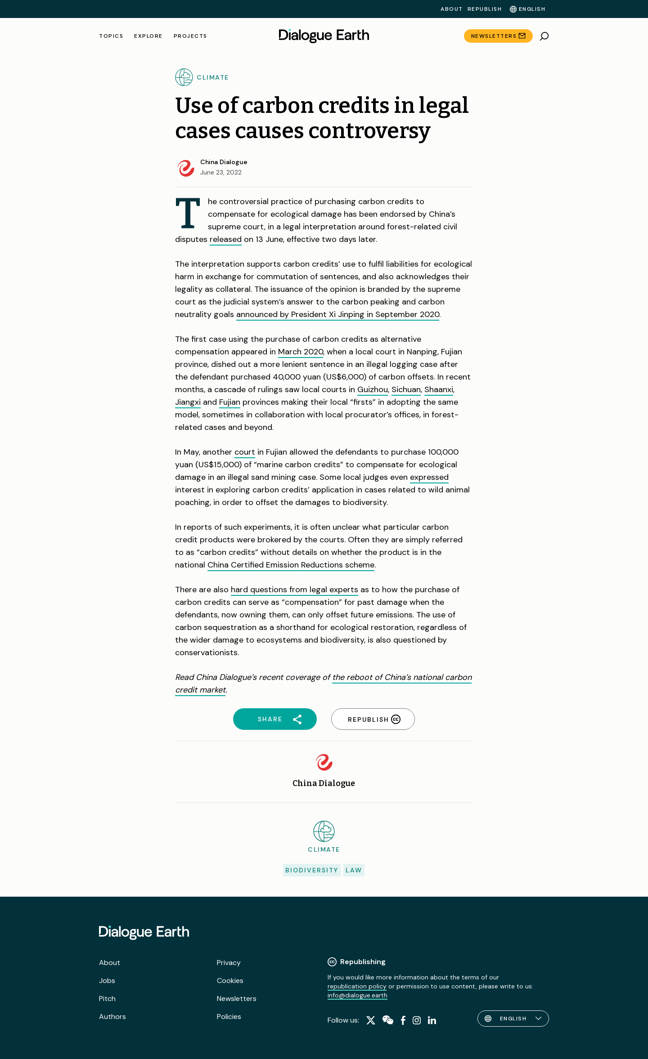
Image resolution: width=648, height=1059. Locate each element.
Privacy (229, 962)
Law (354, 870)
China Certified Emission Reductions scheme (290, 564)
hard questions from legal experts (294, 589)
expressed (429, 477)
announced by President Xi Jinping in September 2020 (337, 314)
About (452, 9)
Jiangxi (188, 402)
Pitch (107, 998)
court (244, 452)
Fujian (229, 402)
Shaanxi (438, 389)
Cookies (230, 980)
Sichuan (406, 389)
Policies (229, 1016)
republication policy (357, 986)
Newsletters (494, 36)
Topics (111, 36)
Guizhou (372, 389)
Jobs (107, 980)
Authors (112, 1016)
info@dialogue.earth (357, 995)
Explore (148, 36)
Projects (190, 36)
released (226, 239)
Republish (485, 9)
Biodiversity (311, 870)
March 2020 (300, 351)
